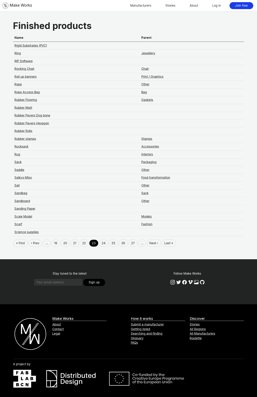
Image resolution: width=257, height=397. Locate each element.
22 (84, 243)
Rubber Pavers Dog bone (32, 115)
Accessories (150, 146)
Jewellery (148, 53)
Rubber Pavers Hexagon (31, 123)
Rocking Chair (24, 69)
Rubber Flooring (25, 100)
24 (103, 243)
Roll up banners (25, 76)
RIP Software (23, 61)
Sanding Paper (24, 208)
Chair (145, 69)
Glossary (137, 338)
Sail (17, 185)
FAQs (134, 342)
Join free (241, 5)
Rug (17, 154)
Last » (168, 243)
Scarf (18, 224)
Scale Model (23, 216)
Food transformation (155, 177)
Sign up (94, 282)
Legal (56, 333)
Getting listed (140, 329)
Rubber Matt (23, 108)
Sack (18, 162)
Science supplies (26, 232)
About (194, 5)
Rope (18, 84)
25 (113, 243)
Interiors (147, 154)
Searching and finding (146, 333)
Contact (58, 329)
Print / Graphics (152, 76)
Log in (216, 5)
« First (20, 243)
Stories (170, 5)
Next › (153, 243)
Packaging (149, 162)
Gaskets (147, 100)
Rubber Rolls (23, 131)
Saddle (19, 170)
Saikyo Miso (23, 177)
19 (55, 243)
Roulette (196, 338)
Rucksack (21, 146)
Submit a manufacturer (147, 324)
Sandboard (22, 201)
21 (74, 243)
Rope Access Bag (27, 92)
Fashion (146, 224)
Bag (144, 92)
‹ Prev (35, 243)
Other (145, 84)
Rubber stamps (25, 139)
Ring (17, 53)
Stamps (146, 139)
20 (65, 243)
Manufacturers (140, 5)
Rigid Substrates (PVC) (30, 45)
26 (123, 243)
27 (133, 243)
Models (146, 216)
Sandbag (20, 193)
